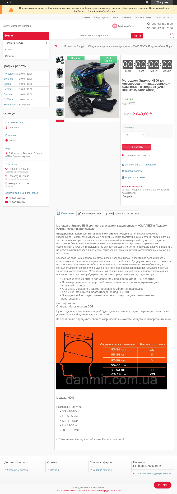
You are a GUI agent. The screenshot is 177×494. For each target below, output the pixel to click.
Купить (138, 147)
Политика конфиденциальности (154, 473)
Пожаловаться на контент (76, 491)
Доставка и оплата (164, 17)
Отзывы (9, 56)
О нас (116, 17)
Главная (86, 17)
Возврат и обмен (143, 17)
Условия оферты (102, 470)
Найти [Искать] (137, 35)
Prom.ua (103, 487)
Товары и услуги (102, 17)
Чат (162, 485)
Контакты (126, 17)
